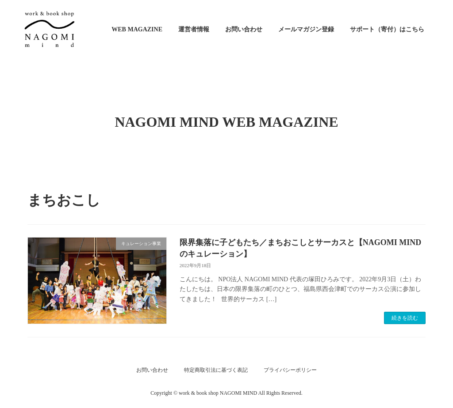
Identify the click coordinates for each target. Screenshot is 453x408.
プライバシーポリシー (290, 370)
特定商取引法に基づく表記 (216, 370)
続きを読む (405, 318)
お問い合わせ (152, 370)
